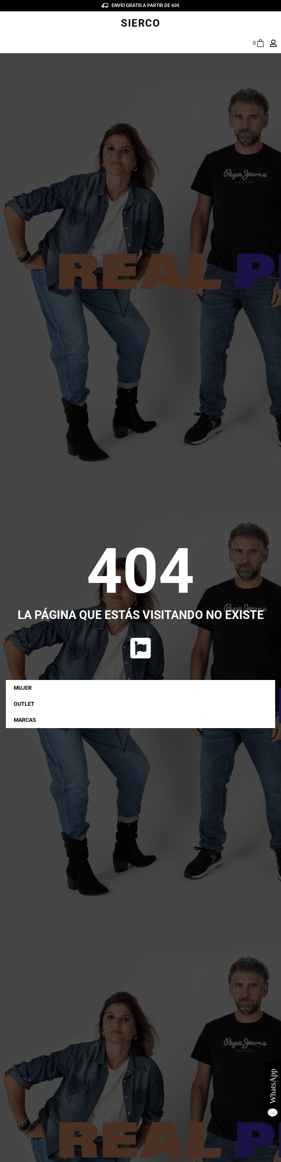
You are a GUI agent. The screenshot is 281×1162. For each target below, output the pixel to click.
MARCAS (27, 720)
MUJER (25, 688)
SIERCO (140, 23)
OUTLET (24, 704)
